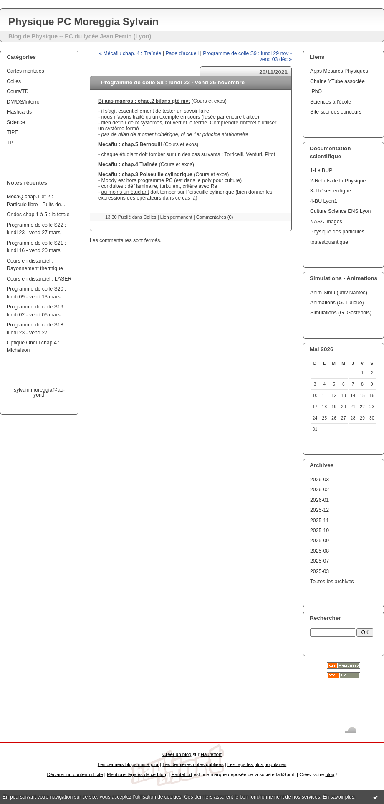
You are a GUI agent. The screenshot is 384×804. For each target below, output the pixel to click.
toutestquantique (329, 242)
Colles (14, 81)
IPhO (316, 91)
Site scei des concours (335, 112)
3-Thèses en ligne (330, 191)
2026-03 (319, 480)
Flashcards (19, 112)
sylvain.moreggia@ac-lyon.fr (39, 392)
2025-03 (319, 571)
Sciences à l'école (330, 102)
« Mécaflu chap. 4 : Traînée (130, 53)
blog (329, 774)
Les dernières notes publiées (192, 764)
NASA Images (326, 222)
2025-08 (319, 551)
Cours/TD (18, 91)
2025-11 (319, 520)
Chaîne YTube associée (337, 81)
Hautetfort (211, 754)
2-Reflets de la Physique (338, 181)
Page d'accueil (182, 53)
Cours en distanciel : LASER (39, 279)
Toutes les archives (332, 581)
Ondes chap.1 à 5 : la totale (38, 214)
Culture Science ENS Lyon (340, 211)
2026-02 (319, 490)
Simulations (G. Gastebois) (340, 313)
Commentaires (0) (214, 217)
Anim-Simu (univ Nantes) (338, 293)
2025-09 (319, 541)
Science (16, 122)
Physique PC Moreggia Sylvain (83, 21)
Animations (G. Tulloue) (337, 303)
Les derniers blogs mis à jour (128, 764)
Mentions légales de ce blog (136, 774)
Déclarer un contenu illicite (75, 774)
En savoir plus (338, 797)
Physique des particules (337, 232)
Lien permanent (176, 217)
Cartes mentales (25, 71)
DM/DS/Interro (23, 102)
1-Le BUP (321, 170)
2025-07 (319, 561)
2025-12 (319, 510)
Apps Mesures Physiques (339, 71)
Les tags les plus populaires (256, 764)
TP (10, 143)
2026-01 (319, 500)
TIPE (12, 132)
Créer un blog (176, 754)
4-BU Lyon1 (323, 201)
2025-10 (319, 530)
